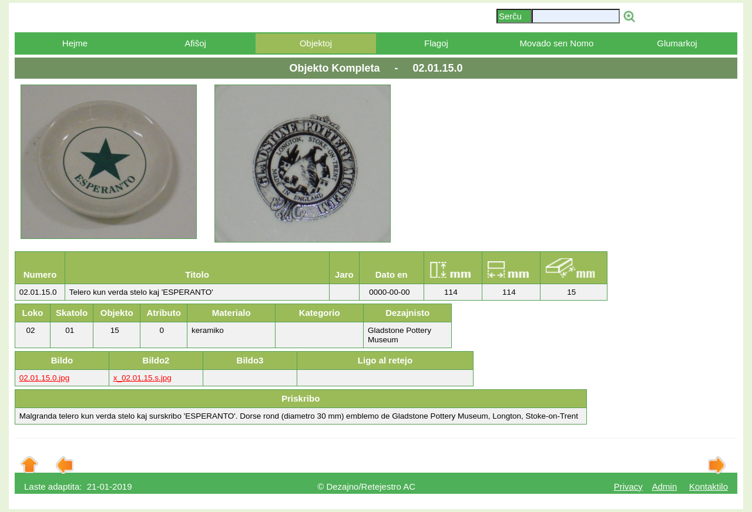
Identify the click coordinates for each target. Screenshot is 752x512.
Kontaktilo (708, 486)
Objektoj (316, 43)
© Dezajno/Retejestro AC (366, 486)
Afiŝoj (195, 43)
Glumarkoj (677, 43)
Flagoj (436, 43)
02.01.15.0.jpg (44, 377)
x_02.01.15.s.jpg (142, 377)
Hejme (75, 43)
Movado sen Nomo (556, 43)
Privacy (628, 486)
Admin (664, 486)
